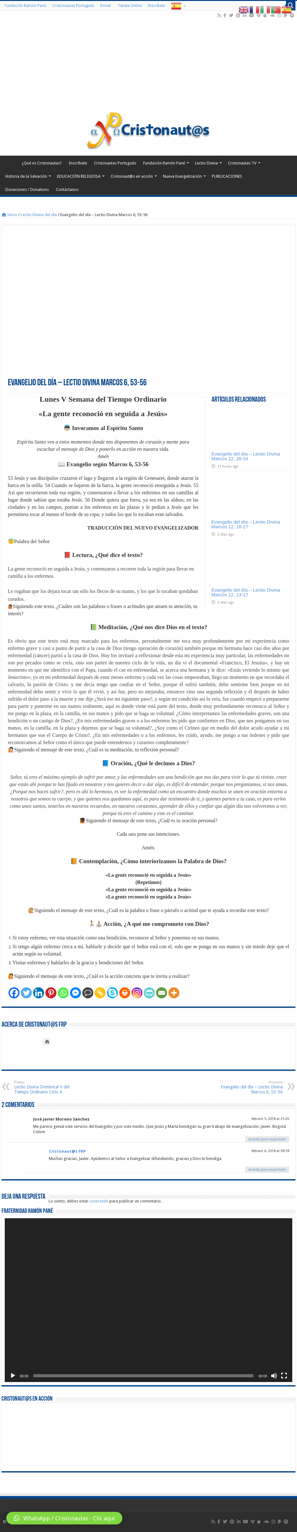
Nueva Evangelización (182, 176)
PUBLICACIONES (227, 176)
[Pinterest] (50, 992)
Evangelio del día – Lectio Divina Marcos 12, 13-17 (246, 592)
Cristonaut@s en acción (132, 176)
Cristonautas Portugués (73, 5)
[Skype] (112, 992)
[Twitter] (26, 992)
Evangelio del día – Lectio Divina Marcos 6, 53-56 (250, 1087)
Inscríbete (156, 5)
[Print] (124, 992)
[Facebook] (14, 992)
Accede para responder (267, 1139)
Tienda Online (130, 5)
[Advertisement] (148, 64)
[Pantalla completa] (284, 1376)
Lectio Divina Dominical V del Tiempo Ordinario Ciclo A (46, 1087)
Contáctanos (67, 189)
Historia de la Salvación (26, 176)
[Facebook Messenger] (75, 992)
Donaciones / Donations (27, 189)
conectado (98, 1201)
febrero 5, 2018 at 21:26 (270, 1119)
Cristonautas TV (242, 163)
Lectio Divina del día (39, 214)
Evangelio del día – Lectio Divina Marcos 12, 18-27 (246, 524)
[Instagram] (137, 992)
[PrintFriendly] (149, 992)
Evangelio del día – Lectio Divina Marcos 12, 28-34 (246, 456)
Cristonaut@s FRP (67, 1151)
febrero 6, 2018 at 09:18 (270, 1151)
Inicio (9, 214)
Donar (105, 5)
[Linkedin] (38, 992)
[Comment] (87, 992)
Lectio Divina (206, 163)
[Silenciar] (274, 1376)
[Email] (161, 992)
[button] (64, 1518)
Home (10, 162)
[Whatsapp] (63, 992)
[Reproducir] (13, 1376)
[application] (149, 1300)
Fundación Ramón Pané (25, 5)
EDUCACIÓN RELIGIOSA (79, 176)
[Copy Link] (100, 992)
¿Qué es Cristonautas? (42, 163)
